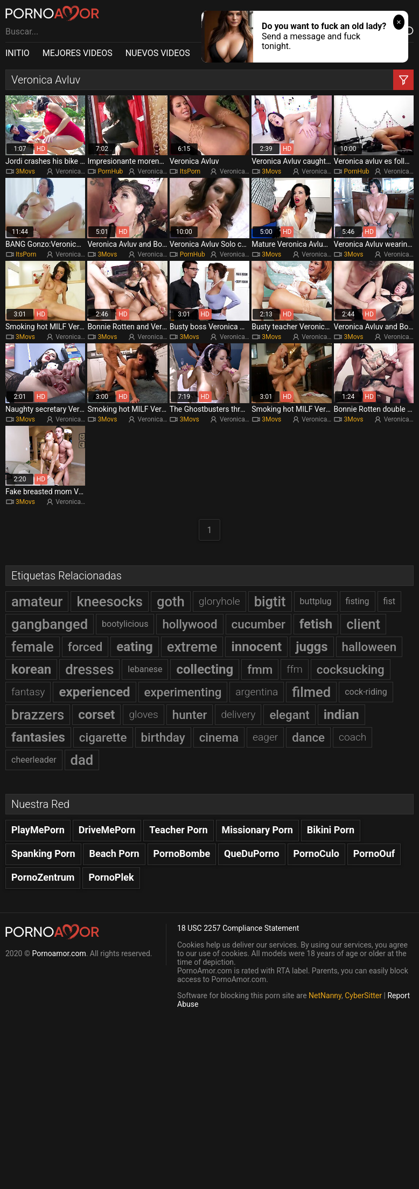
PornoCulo (316, 853)
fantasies (38, 737)
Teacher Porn (178, 829)
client (363, 624)
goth (171, 601)
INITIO (17, 53)
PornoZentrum (42, 877)
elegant (289, 715)
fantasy (28, 692)
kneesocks (109, 601)
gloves (143, 714)
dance (308, 737)
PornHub (110, 171)
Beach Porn (114, 853)
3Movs (25, 171)
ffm (295, 669)
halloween (369, 647)
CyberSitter (363, 995)
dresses (89, 669)
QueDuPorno (251, 853)
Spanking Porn (43, 853)
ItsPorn (190, 171)
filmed (311, 692)
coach (352, 737)
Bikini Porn (330, 829)
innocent (256, 646)
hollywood (189, 624)
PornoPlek (111, 877)
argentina (256, 692)
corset (96, 714)
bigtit (270, 601)
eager (265, 737)
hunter (189, 715)
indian (341, 714)
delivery (238, 714)
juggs (311, 646)
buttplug (316, 601)
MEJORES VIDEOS (78, 53)
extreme (192, 647)
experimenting (183, 692)
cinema (219, 737)
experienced (94, 692)
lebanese (145, 669)
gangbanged (49, 624)
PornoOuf (374, 853)
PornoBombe (182, 853)
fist (389, 601)
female (32, 647)
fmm (260, 669)
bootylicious (125, 624)
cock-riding (366, 692)
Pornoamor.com (59, 953)
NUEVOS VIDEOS (157, 53)
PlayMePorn (38, 829)
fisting (357, 601)
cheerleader (34, 760)
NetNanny (325, 995)
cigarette (103, 737)
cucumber (258, 624)
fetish (316, 624)
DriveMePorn (107, 829)
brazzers (37, 715)
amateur (36, 601)
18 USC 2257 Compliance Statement (238, 928)
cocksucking (351, 669)
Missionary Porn (257, 829)
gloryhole (219, 601)
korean (31, 669)
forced (85, 647)
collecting (204, 669)
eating (134, 646)
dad (82, 760)
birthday (163, 737)
